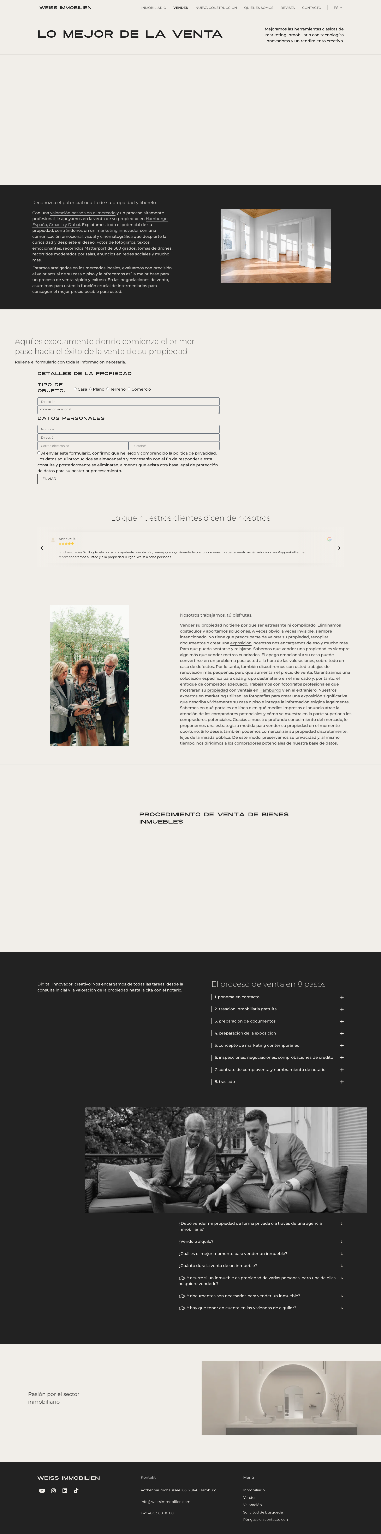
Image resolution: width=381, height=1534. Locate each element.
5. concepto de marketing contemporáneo (257, 1045)
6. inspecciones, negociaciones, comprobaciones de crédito (274, 1057)
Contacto (311, 8)
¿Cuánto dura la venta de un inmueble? (217, 1265)
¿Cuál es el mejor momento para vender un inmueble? (232, 1253)
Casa (82, 389)
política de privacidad (194, 453)
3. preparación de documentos (245, 1021)
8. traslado (225, 1081)
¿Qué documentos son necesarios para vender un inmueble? (239, 1295)
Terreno (118, 389)
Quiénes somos (258, 8)
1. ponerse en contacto (237, 997)
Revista (288, 8)
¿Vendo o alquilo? (195, 1241)
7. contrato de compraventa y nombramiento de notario (270, 1069)
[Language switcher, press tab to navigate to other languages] (338, 7)
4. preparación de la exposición (245, 1033)
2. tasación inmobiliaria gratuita (246, 1009)
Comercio (141, 389)
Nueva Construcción (216, 8)
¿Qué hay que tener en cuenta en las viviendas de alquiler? (237, 1307)
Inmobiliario (153, 8)
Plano (98, 389)
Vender (180, 8)
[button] (42, 548)
